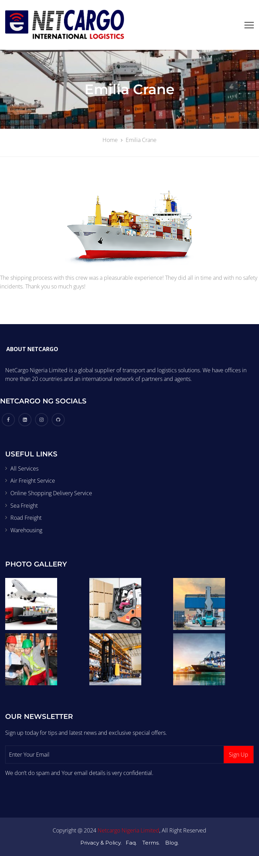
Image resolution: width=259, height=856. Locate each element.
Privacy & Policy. (101, 842)
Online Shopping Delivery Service (51, 493)
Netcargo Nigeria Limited (128, 830)
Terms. (151, 842)
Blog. (172, 842)
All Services (24, 468)
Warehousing (26, 530)
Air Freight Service (32, 480)
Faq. (131, 842)
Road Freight (26, 517)
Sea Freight (24, 505)
